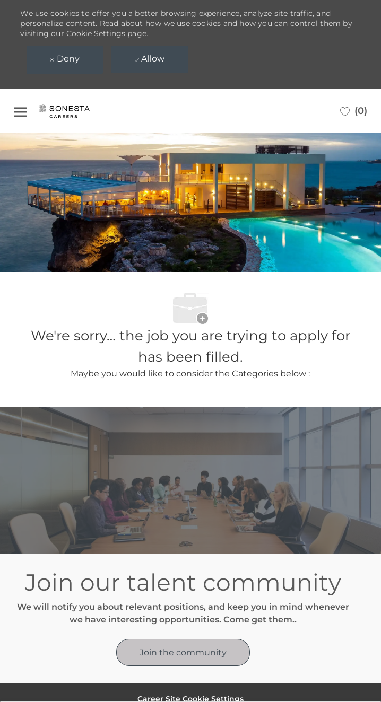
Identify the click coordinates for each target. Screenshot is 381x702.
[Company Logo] (75, 111)
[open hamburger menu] (20, 110)
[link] (183, 652)
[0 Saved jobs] (353, 111)
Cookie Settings (95, 33)
